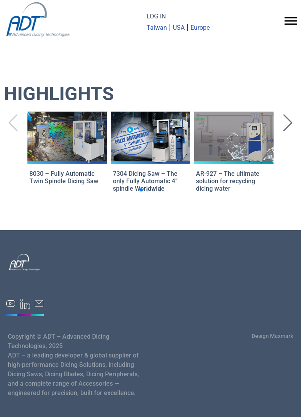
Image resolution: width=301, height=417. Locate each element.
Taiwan (157, 27)
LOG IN (156, 16)
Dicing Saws (25, 374)
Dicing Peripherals (112, 374)
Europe (200, 27)
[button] (288, 123)
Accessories (95, 383)
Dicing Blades (64, 374)
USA (179, 27)
